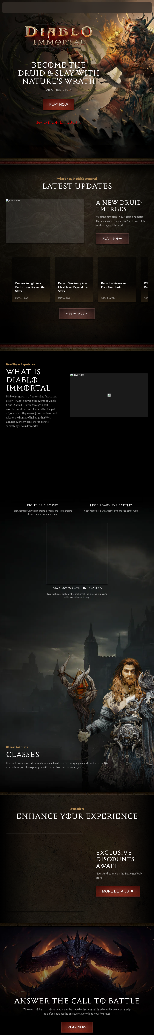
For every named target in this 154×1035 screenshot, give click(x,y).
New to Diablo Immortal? (58, 122)
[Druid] (15, 564)
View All (77, 314)
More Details (118, 761)
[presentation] (11, 7)
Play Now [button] (143, 7)
